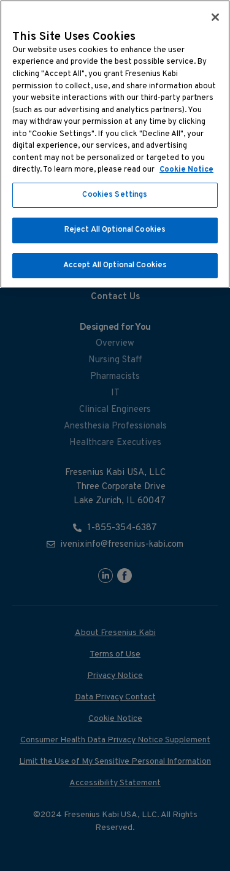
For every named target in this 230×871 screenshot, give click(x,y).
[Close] (215, 17)
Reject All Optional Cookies (115, 230)
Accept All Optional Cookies (115, 265)
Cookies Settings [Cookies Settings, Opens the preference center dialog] (114, 195)
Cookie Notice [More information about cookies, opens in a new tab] (186, 170)
